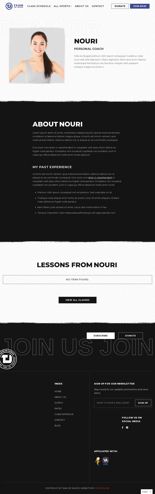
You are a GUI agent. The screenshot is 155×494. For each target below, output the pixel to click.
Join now (139, 6)
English (145, 492)
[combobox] (147, 491)
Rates (58, 408)
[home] (14, 6)
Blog (58, 426)
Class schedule (39, 6)
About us (82, 6)
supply (59, 403)
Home (58, 391)
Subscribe (101, 338)
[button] (63, 6)
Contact (98, 6)
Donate (120, 6)
